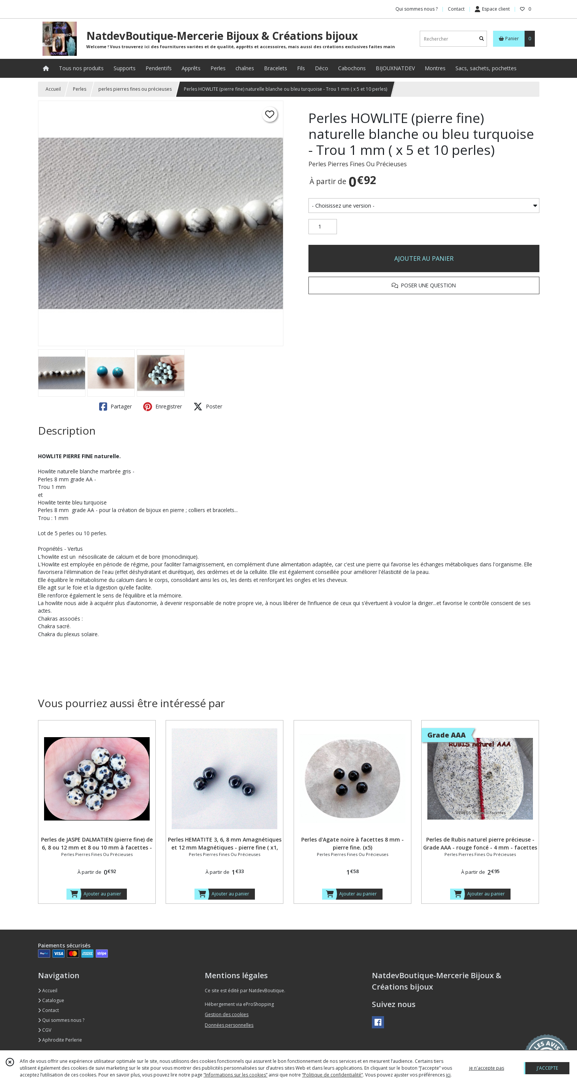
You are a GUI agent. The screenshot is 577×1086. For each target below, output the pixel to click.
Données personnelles (229, 1025)
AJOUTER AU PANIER (424, 258)
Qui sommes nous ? (61, 1020)
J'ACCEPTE (547, 1068)
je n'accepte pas (486, 1068)
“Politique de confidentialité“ (332, 1075)
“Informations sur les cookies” (235, 1075)
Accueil (53, 89)
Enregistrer (162, 406)
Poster (207, 406)
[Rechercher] (482, 39)
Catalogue (51, 1000)
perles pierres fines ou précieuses (135, 89)
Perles (79, 89)
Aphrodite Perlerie (60, 1040)
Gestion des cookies (226, 1014)
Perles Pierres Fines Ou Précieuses (357, 164)
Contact (456, 9)
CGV (44, 1030)
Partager (115, 406)
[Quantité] (322, 226)
